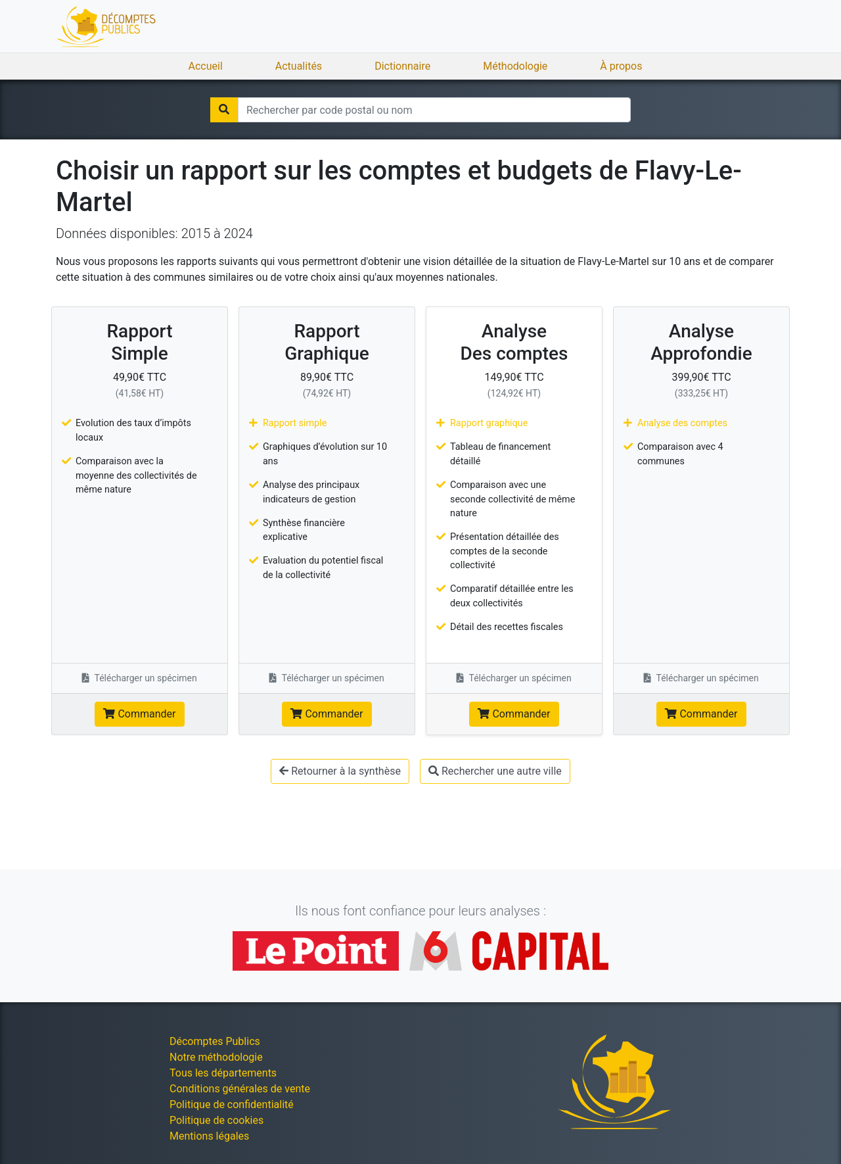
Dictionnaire (402, 66)
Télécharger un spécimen (139, 678)
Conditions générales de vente (240, 1088)
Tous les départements (223, 1073)
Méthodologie (515, 66)
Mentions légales (209, 1136)
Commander (139, 714)
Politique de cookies (216, 1120)
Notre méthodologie (216, 1057)
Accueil (206, 66)
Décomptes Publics (215, 1041)
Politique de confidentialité (232, 1104)
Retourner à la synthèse (340, 771)
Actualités (298, 66)
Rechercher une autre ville (495, 771)
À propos (621, 66)
